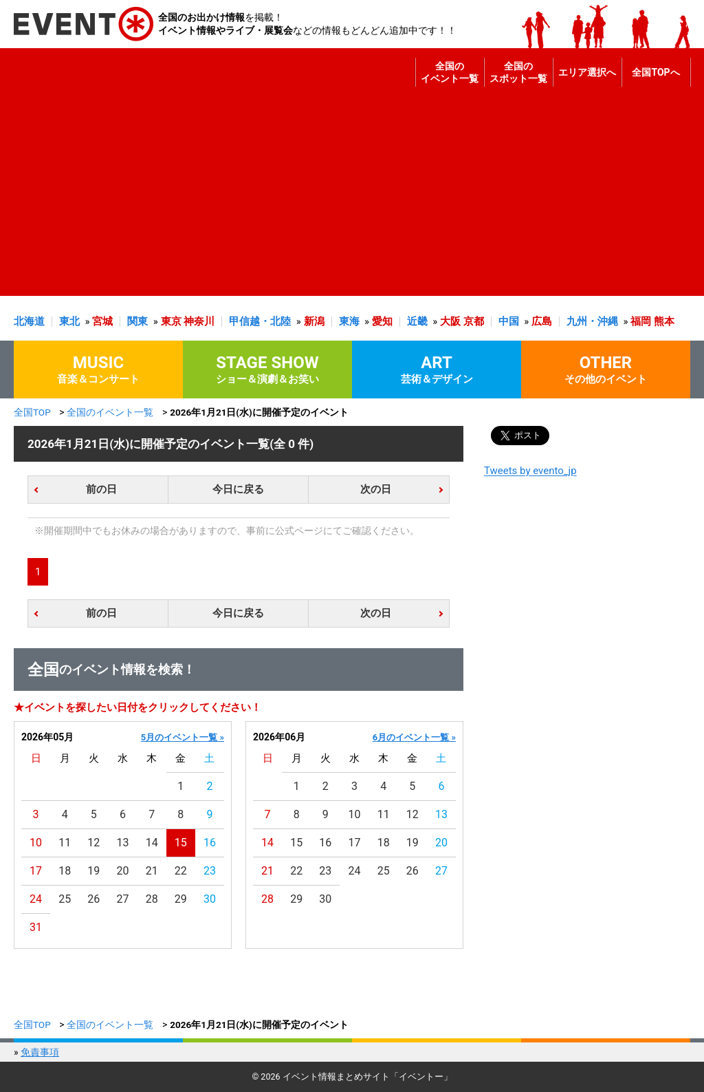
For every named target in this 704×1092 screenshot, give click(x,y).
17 (36, 870)
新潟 (314, 321)
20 (123, 870)
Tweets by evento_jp (530, 470)
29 (181, 899)
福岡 (640, 321)
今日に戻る (238, 489)
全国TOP (32, 412)
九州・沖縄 (592, 321)
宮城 (102, 321)
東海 (349, 321)
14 (152, 842)
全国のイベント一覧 (449, 72)
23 (210, 870)
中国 (508, 321)
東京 (171, 321)
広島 (541, 321)
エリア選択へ (587, 72)
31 (36, 927)
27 (123, 899)
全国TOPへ (655, 72)
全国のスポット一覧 (518, 72)
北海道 (29, 321)
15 (181, 842)
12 (93, 842)
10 (36, 842)
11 (64, 842)
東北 (69, 321)
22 (181, 870)
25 (64, 899)
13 (123, 842)
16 (210, 842)
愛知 (382, 321)
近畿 (417, 321)
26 (93, 899)
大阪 (450, 321)
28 (152, 899)
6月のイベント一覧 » (414, 737)
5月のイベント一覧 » (182, 737)
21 (152, 870)
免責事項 (40, 1052)
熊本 (664, 321)
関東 (137, 321)
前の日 (101, 489)
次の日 (375, 489)
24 (36, 899)
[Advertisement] (348, 199)
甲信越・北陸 (260, 321)
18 (64, 870)
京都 (473, 321)
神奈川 (199, 321)
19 (93, 870)
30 (210, 899)
